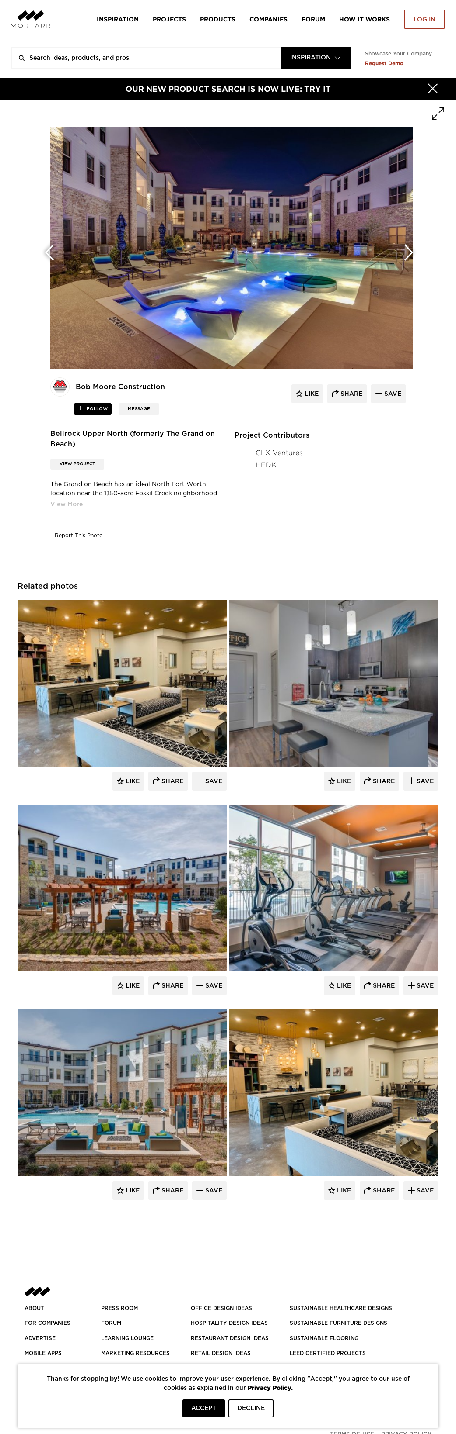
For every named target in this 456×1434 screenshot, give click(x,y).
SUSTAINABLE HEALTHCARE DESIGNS (341, 1308)
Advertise (40, 1338)
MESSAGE (139, 409)
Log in (424, 20)
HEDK (266, 465)
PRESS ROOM (119, 1308)
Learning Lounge (127, 1338)
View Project (77, 464)
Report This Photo (79, 535)
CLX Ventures (279, 452)
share (350, 394)
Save (212, 781)
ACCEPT (203, 1408)
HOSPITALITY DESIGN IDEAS (229, 1323)
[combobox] (316, 58)
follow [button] (96, 409)
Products (217, 19)
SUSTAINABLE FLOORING (324, 1338)
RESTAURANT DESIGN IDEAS (230, 1338)
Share (171, 781)
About (34, 1308)
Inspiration (118, 19)
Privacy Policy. (270, 1387)
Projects (169, 19)
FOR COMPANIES (47, 1323)
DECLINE (251, 1408)
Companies (268, 19)
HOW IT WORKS (364, 19)
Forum (313, 19)
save (391, 394)
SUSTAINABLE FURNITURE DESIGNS (338, 1323)
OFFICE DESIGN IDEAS (221, 1308)
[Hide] (433, 89)
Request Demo (384, 63)
